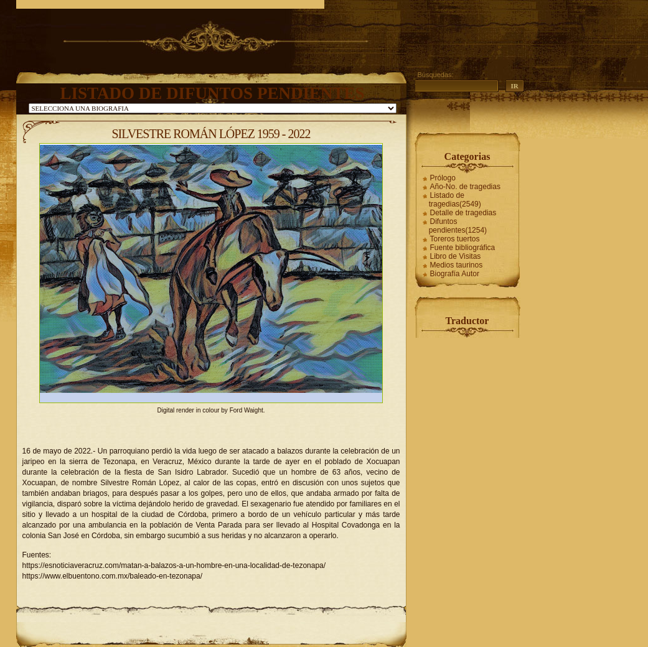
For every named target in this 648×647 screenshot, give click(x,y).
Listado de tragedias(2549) (455, 199)
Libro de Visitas (455, 256)
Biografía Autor (454, 273)
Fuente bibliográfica (462, 247)
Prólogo (443, 178)
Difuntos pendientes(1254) (458, 226)
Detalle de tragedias (463, 212)
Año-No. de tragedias (465, 186)
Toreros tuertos (455, 239)
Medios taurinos (456, 265)
